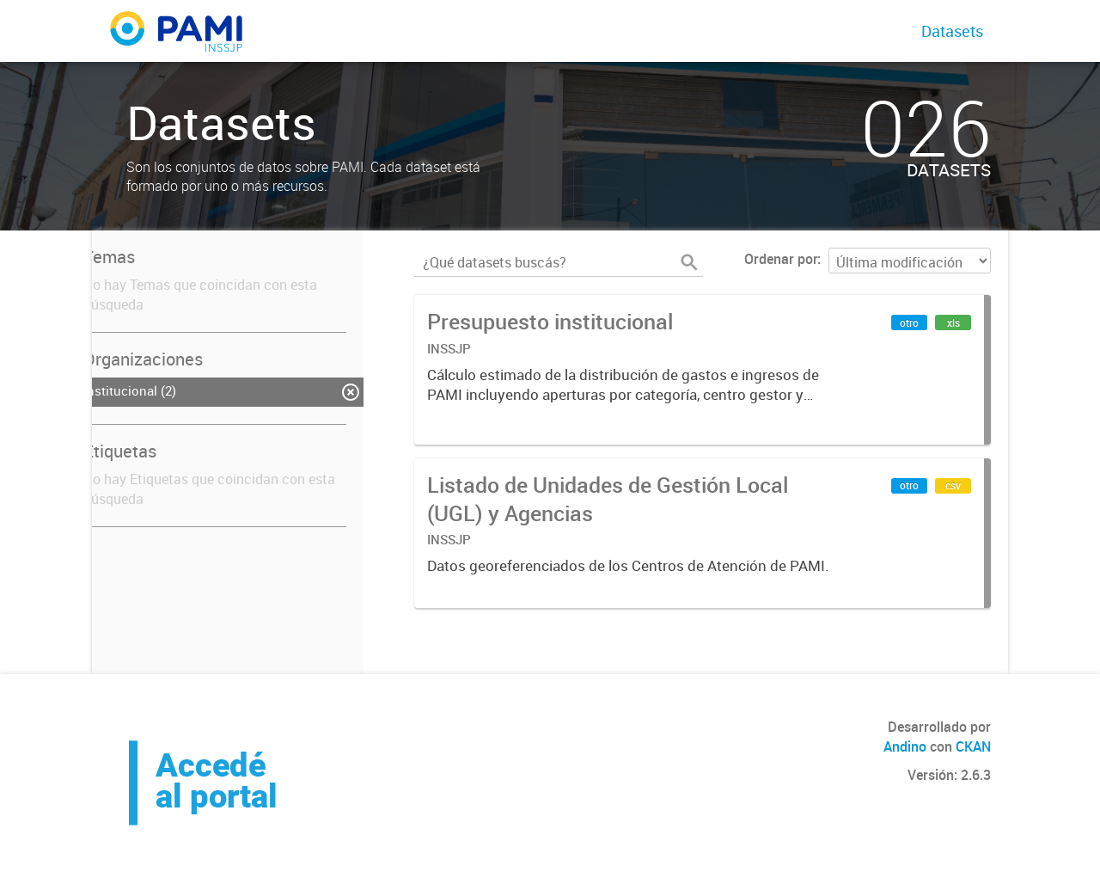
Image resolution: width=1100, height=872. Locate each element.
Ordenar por (780, 258)
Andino (904, 746)
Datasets (952, 31)
